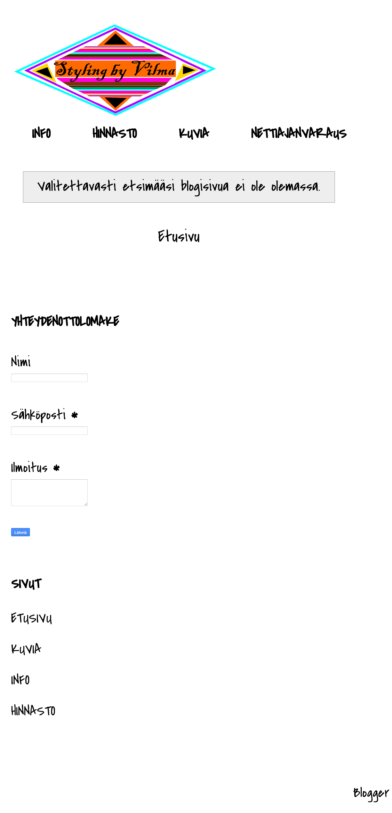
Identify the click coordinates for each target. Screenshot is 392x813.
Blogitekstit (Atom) (193, 280)
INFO (41, 133)
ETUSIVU (31, 618)
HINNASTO (115, 133)
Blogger (371, 792)
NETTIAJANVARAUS (298, 133)
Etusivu (179, 236)
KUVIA (194, 133)
